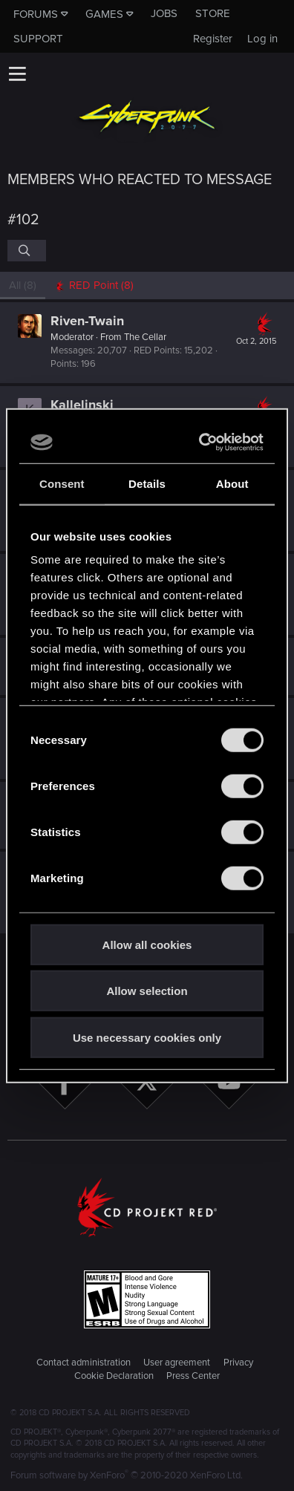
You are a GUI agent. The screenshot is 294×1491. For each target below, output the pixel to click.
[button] (17, 73)
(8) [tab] (22, 285)
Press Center (193, 1376)
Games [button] (104, 14)
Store (212, 13)
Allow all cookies (147, 944)
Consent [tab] (62, 483)
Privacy (238, 1362)
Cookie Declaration (114, 1376)
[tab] (94, 285)
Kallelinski (82, 405)
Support (38, 38)
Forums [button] (35, 14)
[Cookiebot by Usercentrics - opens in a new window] (202, 442)
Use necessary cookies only (147, 1037)
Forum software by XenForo (126, 1475)
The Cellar (145, 337)
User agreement (176, 1362)
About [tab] (232, 483)
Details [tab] (147, 483)
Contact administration (83, 1362)
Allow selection (146, 991)
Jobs (164, 13)
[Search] (26, 250)
